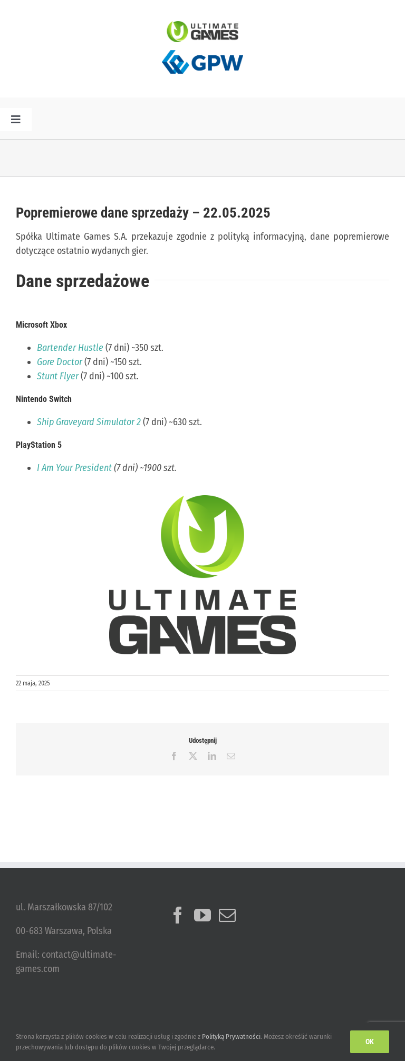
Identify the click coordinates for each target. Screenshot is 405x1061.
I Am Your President (74, 468)
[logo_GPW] (202, 47)
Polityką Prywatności (231, 1036)
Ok (369, 1041)
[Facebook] (177, 915)
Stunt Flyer (58, 376)
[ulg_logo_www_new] (202, 26)
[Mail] (227, 915)
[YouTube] (202, 915)
